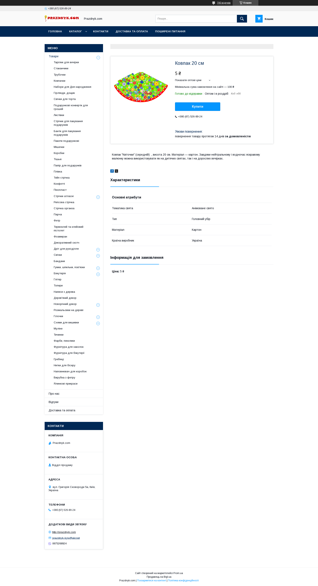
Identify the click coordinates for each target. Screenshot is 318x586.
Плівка (58, 171)
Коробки (59, 153)
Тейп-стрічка (62, 177)
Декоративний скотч (66, 242)
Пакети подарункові (66, 140)
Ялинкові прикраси (65, 383)
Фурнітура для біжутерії (69, 352)
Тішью (58, 159)
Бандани (59, 261)
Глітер (57, 279)
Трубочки (60, 74)
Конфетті (59, 183)
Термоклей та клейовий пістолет (68, 228)
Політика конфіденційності (183, 580)
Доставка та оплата (132, 31)
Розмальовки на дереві (68, 310)
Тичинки (58, 334)
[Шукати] (242, 19)
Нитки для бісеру (64, 365)
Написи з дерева (64, 291)
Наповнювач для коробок (70, 371)
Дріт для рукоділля (66, 248)
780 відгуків (224, 2)
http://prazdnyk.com (64, 532)
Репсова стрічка (64, 202)
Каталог (75, 31)
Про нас (54, 393)
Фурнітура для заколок (69, 346)
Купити (197, 106)
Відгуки (53, 402)
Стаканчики (61, 68)
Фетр (57, 220)
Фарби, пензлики (64, 340)
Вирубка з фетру (64, 377)
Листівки (59, 115)
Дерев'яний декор (65, 297)
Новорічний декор (65, 303)
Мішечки (59, 146)
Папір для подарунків (68, 165)
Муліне (58, 328)
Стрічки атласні (64, 196)
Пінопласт (60, 189)
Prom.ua (178, 573)
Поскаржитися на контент (151, 580)
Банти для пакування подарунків (67, 133)
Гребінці (59, 359)
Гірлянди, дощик (64, 92)
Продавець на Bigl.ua (159, 576)
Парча (58, 214)
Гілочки (58, 316)
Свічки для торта (65, 99)
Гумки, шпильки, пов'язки (69, 267)
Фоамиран (60, 236)
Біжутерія (60, 273)
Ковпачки (59, 80)
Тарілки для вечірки (66, 62)
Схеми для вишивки (66, 322)
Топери (58, 285)
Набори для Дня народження (72, 86)
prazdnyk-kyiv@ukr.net (66, 537)
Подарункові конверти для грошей (71, 107)
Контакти (100, 31)
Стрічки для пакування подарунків (68, 123)
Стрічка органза (64, 208)
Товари (53, 56)
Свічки (58, 254)
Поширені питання (170, 31)
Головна (55, 31)
